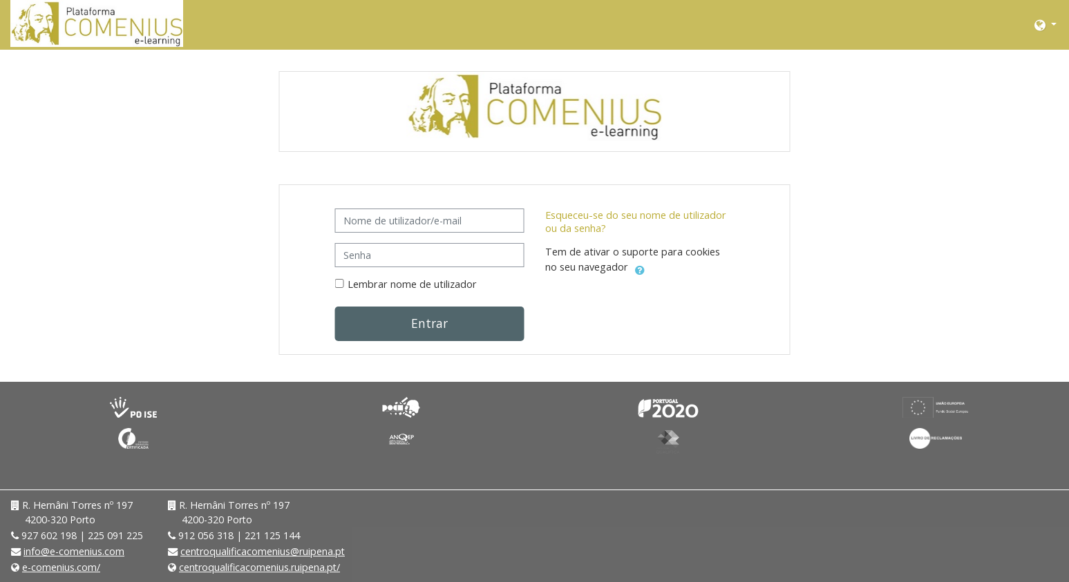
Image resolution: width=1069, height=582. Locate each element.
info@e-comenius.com (73, 551)
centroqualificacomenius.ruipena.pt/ (259, 567)
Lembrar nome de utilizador (412, 284)
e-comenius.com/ (61, 567)
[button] (1045, 24)
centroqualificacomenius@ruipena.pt (262, 551)
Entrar (429, 323)
